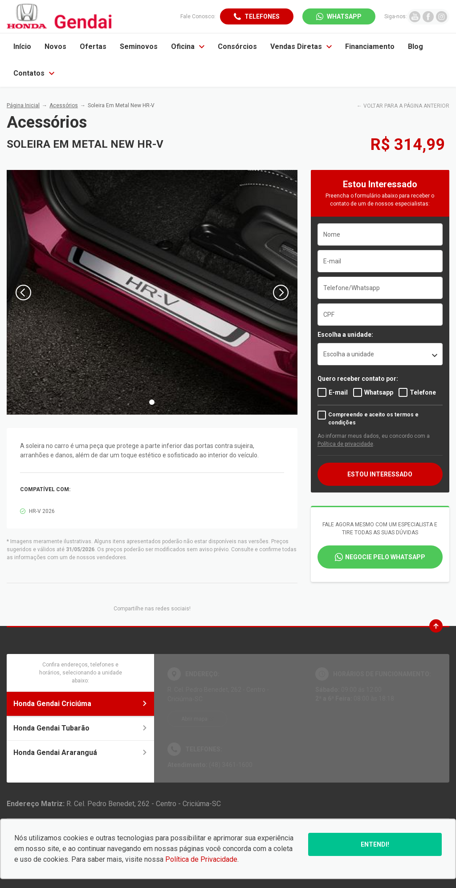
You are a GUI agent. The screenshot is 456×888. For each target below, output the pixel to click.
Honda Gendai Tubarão (80, 728)
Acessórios (63, 105)
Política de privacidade (345, 444)
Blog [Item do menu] (415, 46)
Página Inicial (23, 105)
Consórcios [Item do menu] (237, 46)
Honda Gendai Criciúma (80, 703)
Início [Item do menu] (22, 46)
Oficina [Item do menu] (187, 46)
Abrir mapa (194, 719)
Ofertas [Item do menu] (93, 46)
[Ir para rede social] (414, 16)
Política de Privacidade (201, 859)
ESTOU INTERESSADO (379, 474)
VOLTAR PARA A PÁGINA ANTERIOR (406, 106)
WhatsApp (344, 16)
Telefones (262, 16)
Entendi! (375, 844)
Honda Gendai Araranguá (80, 752)
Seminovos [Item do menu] (139, 46)
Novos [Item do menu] (55, 46)
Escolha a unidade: (345, 334)
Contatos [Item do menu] (33, 73)
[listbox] (380, 354)
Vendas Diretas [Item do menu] (301, 46)
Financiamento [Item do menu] (370, 46)
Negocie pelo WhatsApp (385, 557)
